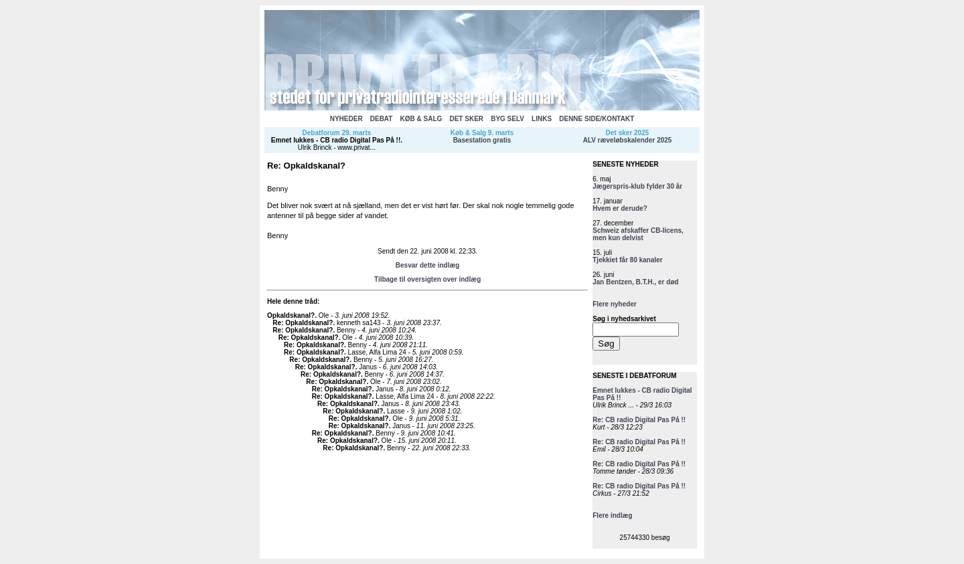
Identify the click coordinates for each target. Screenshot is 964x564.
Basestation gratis (482, 140)
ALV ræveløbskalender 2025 (627, 140)
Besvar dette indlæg (428, 265)
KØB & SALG (421, 118)
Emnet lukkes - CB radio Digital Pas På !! (335, 140)
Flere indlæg (612, 515)
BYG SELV (507, 118)
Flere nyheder (614, 304)
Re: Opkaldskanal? (302, 322)
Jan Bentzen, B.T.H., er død (635, 282)
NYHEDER (346, 118)
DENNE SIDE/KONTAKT (596, 118)
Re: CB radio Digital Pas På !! (639, 420)
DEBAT (381, 118)
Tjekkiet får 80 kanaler (627, 260)
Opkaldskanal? (291, 315)
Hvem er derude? (619, 208)
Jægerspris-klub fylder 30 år (637, 186)
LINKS (542, 118)
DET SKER (466, 118)
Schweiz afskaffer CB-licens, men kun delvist (638, 234)
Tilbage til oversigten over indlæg (427, 279)
